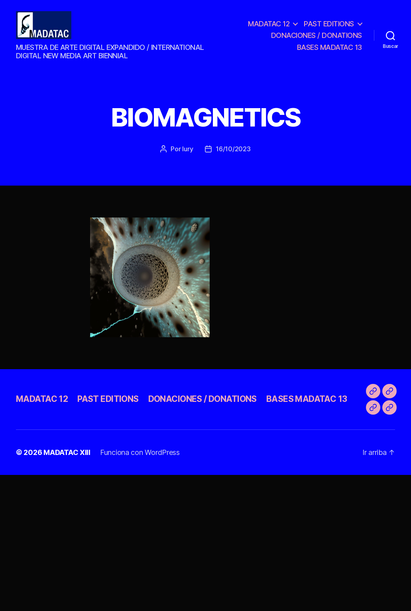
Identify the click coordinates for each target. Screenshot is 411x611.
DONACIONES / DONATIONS (316, 39)
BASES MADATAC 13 (329, 51)
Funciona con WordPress (140, 459)
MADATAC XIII (66, 459)
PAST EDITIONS (329, 27)
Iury (187, 156)
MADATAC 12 (268, 27)
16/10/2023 (233, 156)
